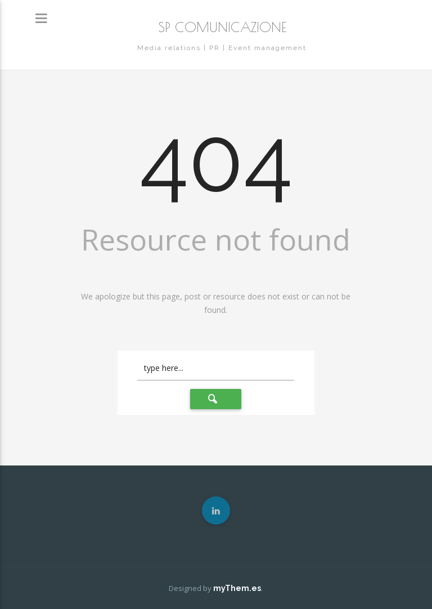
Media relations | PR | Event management (222, 48)
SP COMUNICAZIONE (222, 27)
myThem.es (237, 588)
